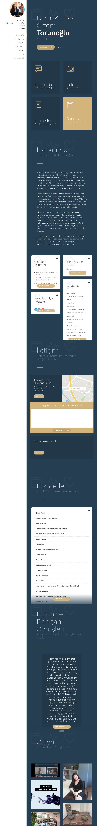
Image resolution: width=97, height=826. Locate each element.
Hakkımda (19, 39)
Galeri (21, 54)
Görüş (21, 50)
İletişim (20, 43)
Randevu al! (18, 58)
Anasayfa (20, 35)
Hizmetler (19, 46)
